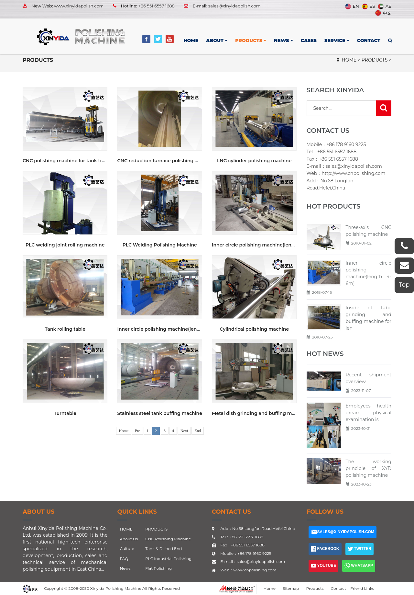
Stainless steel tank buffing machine (159, 413)
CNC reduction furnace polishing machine (166, 161)
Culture (127, 548)
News (125, 568)
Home (123, 431)
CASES (309, 40)
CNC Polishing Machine (168, 538)
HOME (190, 40)
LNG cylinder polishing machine (254, 161)
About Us (39, 511)
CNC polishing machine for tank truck (67, 161)
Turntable (65, 413)
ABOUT (216, 40)
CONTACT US (231, 511)
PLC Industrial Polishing (168, 558)
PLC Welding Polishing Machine (160, 245)
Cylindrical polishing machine (254, 329)
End (197, 431)
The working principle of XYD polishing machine (369, 468)
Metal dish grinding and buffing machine (260, 413)
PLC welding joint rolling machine (65, 245)
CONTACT (368, 40)
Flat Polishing (158, 568)
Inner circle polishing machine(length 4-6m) (168, 329)
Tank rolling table (65, 329)
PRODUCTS (250, 40)
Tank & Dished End (163, 548)
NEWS (283, 40)
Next (184, 431)
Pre (137, 431)
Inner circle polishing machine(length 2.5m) (263, 245)
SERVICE (336, 40)
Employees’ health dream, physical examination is (369, 412)
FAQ (124, 558)
